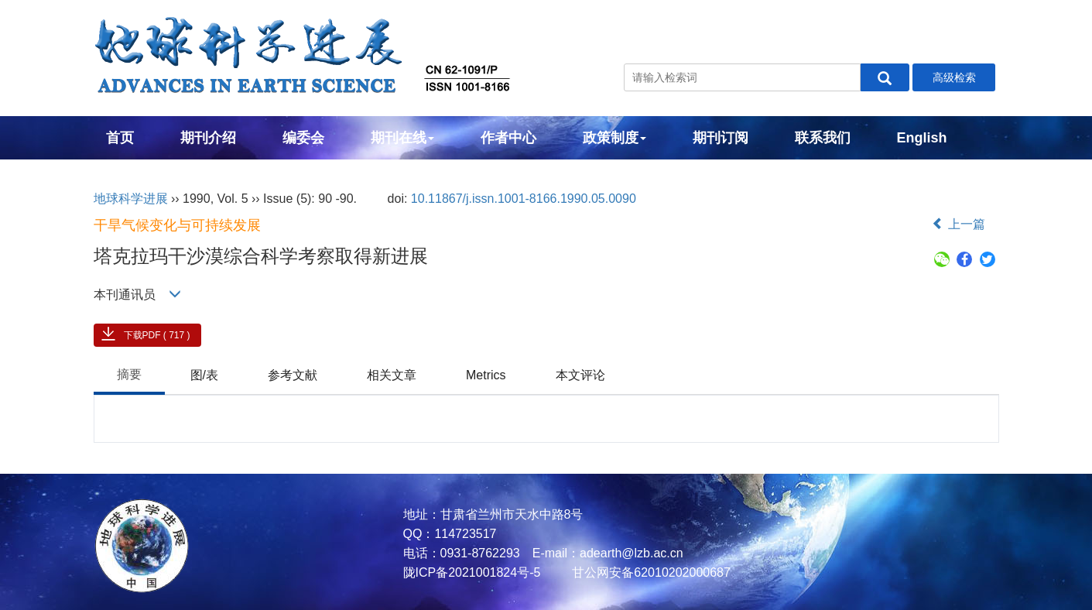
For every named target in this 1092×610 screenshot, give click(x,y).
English (922, 138)
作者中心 (508, 138)
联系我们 (823, 138)
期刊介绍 (208, 138)
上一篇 (958, 224)
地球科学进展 (131, 198)
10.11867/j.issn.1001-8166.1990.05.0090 (523, 198)
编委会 (303, 138)
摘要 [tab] (129, 374)
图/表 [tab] (204, 375)
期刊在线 (402, 138)
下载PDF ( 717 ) (157, 335)
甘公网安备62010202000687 (650, 572)
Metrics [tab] (486, 375)
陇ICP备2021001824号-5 (472, 572)
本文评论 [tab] (580, 375)
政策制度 (614, 138)
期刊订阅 (720, 138)
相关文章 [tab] (391, 375)
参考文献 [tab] (292, 375)
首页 (120, 138)
